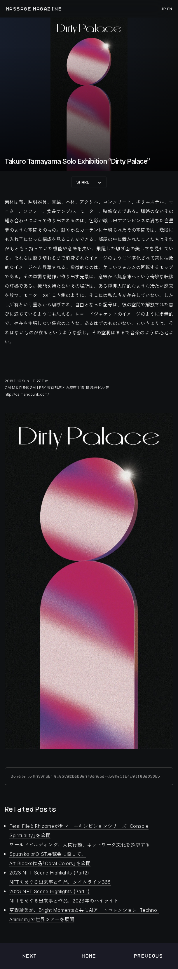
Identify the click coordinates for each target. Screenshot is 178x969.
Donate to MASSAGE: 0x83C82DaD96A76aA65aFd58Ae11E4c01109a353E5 (85, 776)
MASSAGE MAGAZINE (34, 8)
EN (169, 9)
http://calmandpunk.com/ (27, 394)
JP (163, 9)
